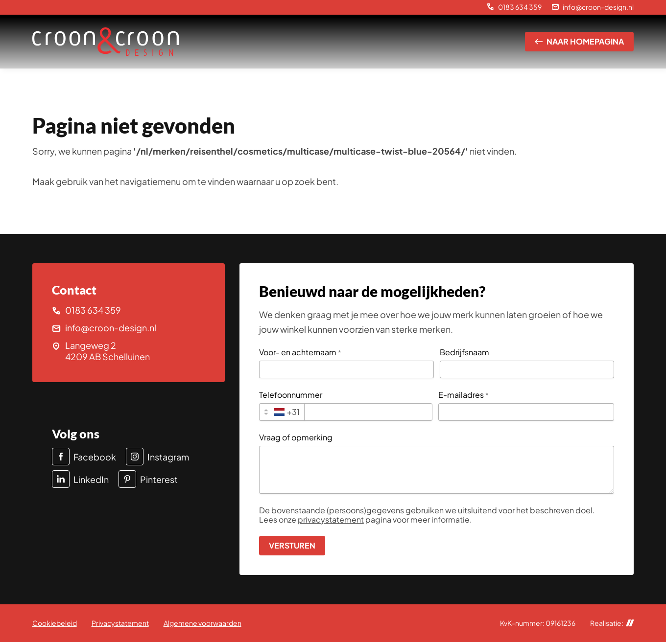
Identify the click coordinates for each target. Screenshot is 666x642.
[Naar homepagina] (579, 41)
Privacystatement (120, 623)
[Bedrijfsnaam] (527, 369)
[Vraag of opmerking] (437, 469)
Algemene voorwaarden (202, 623)
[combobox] (282, 412)
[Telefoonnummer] (368, 412)
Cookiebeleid (54, 623)
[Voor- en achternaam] (346, 369)
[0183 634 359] (514, 7)
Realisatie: (612, 623)
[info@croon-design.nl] (592, 7)
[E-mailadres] (526, 412)
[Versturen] (292, 545)
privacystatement (331, 519)
